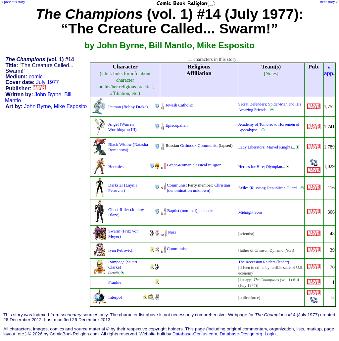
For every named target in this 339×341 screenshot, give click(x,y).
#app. (329, 70)
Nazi (172, 232)
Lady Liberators (251, 147)
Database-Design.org (241, 333)
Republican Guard (282, 188)
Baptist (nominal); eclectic (190, 210)
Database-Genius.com (194, 333)
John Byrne (47, 94)
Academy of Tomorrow (257, 124)
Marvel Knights (279, 147)
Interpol (115, 297)
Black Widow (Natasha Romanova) (128, 147)
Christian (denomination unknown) (198, 188)
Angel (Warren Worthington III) (122, 127)
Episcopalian (177, 125)
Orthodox (188, 145)
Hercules (115, 166)
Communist (208, 145)
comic (36, 76)
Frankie (114, 282)
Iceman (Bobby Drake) (128, 106)
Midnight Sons (250, 212)
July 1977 (47, 82)
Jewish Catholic (179, 105)
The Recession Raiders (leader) (263, 262)
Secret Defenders (252, 104)
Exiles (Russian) (251, 188)
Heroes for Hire (251, 166)
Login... (272, 333)
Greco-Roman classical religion (194, 164)
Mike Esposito (70, 106)
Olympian (274, 166)
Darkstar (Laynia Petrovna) (122, 188)
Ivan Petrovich (120, 250)
